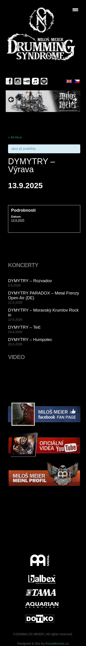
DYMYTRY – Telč (24, 327)
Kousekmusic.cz (57, 643)
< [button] (11, 99)
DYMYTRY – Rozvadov (30, 280)
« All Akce (15, 137)
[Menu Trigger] (75, 9)
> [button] (74, 99)
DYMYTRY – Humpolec (30, 339)
